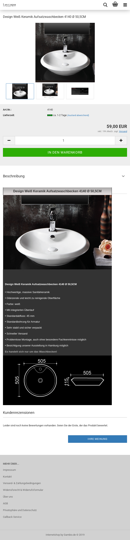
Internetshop (53, 534)
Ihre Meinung (97, 438)
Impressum (9, 469)
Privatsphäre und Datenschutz (20, 510)
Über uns (8, 496)
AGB (5, 503)
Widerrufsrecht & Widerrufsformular (23, 489)
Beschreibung (14, 176)
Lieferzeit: (9, 115)
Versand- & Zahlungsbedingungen (22, 483)
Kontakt (7, 476)
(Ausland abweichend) (78, 115)
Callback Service (12, 516)
